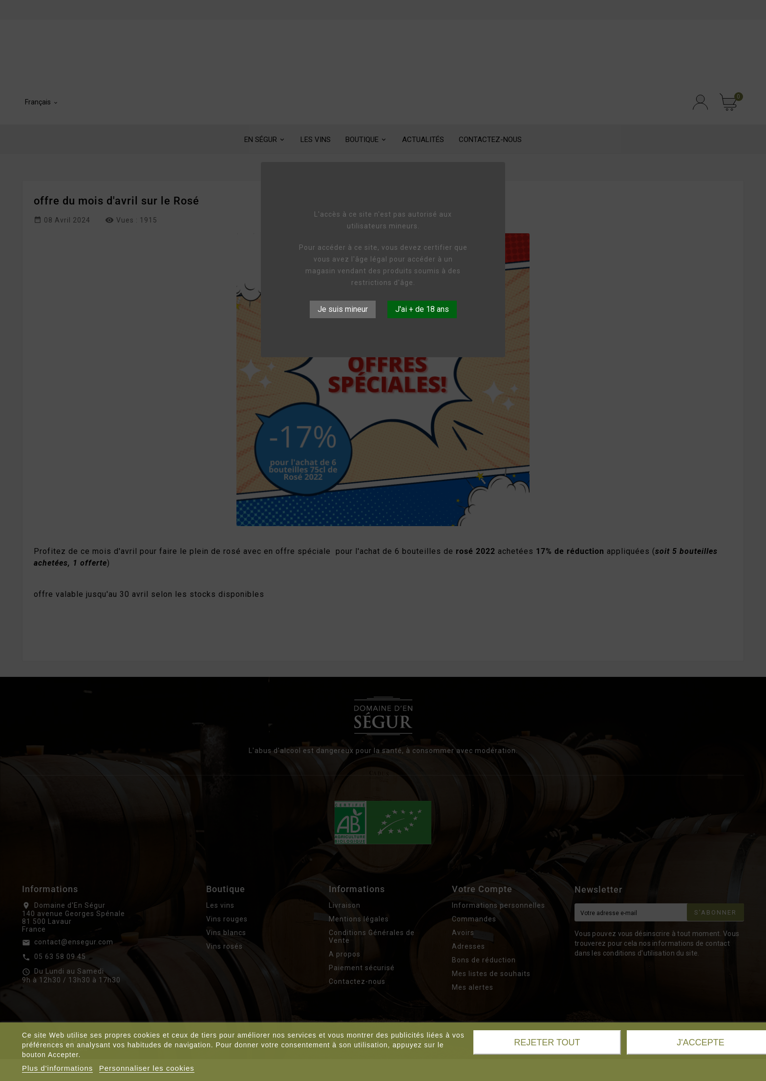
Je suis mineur (343, 309)
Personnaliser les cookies (146, 1068)
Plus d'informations (57, 1068)
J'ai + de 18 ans (422, 309)
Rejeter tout (547, 1042)
